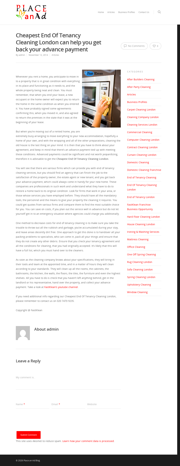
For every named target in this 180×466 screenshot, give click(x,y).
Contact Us (144, 12)
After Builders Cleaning (141, 79)
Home (101, 12)
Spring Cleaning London (141, 277)
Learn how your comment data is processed (88, 441)
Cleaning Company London (143, 117)
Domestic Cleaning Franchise (144, 170)
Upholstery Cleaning (139, 284)
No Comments (134, 46)
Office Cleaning (136, 247)
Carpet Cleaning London (141, 109)
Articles (111, 12)
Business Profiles (126, 12)
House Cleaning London (141, 224)
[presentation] (42, 424)
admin (22, 54)
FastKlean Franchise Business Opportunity (140, 207)
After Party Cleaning (139, 87)
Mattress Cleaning (138, 239)
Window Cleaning (137, 292)
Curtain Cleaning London (141, 154)
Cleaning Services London (142, 124)
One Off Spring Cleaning (141, 254)
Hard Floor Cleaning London (143, 216)
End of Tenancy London (141, 197)
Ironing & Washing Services (143, 231)
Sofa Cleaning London (140, 269)
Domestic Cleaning (138, 162)
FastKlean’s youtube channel (61, 287)
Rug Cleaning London (139, 262)
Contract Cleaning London (142, 147)
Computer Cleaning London (143, 139)
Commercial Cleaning (139, 132)
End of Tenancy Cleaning (141, 177)
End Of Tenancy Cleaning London (142, 187)
